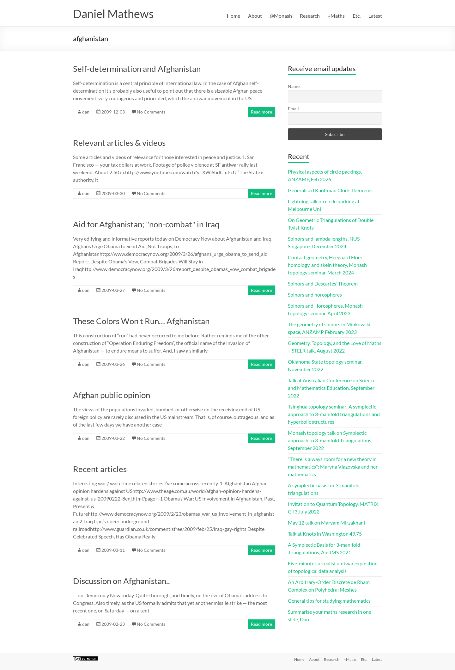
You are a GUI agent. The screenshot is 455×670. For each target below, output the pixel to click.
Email (293, 108)
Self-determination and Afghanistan (137, 69)
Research (310, 16)
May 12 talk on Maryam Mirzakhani (326, 522)
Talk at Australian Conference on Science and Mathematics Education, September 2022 (331, 387)
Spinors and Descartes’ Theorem (323, 283)
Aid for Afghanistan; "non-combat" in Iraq (146, 224)
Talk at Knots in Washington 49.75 (325, 534)
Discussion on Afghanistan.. (121, 581)
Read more (261, 111)
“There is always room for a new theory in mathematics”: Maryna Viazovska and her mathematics (333, 466)
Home (233, 16)
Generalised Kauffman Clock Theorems (330, 190)
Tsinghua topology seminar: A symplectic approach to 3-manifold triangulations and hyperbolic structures (334, 414)
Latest (375, 16)
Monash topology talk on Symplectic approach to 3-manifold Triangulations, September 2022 (330, 440)
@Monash (281, 16)
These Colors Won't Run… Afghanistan (141, 321)
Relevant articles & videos (119, 143)
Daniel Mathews (113, 14)
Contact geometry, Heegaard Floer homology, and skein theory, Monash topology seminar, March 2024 (327, 264)
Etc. (357, 16)
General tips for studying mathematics (329, 601)
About (255, 16)
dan (85, 111)
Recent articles (100, 469)
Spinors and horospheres (315, 295)
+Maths (336, 16)
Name (294, 86)
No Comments (151, 111)
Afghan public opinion (111, 395)
